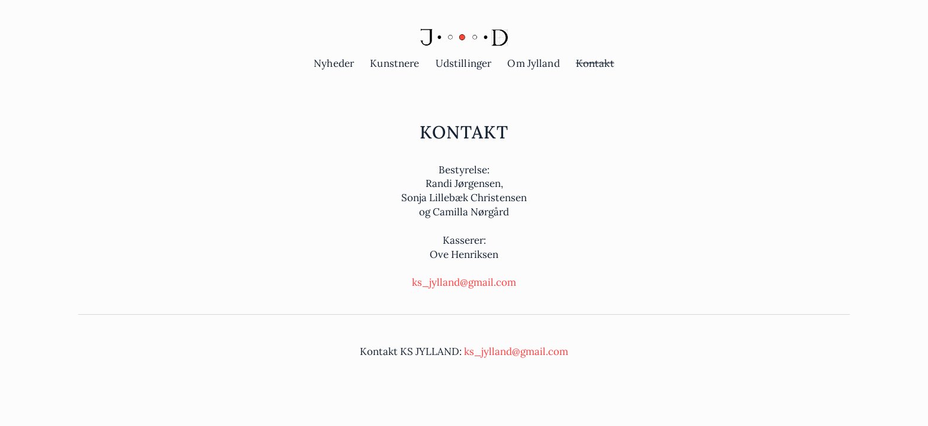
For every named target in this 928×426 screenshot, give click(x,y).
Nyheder (334, 63)
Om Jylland (533, 63)
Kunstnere (394, 63)
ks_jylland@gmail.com (464, 282)
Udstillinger (464, 63)
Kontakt (595, 63)
